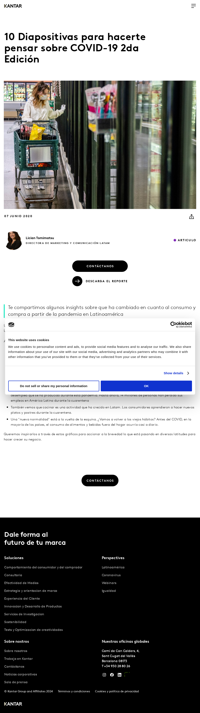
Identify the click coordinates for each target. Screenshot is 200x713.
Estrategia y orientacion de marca (30, 591)
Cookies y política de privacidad (117, 691)
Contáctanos (14, 666)
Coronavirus (111, 575)
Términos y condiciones (74, 691)
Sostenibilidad (15, 622)
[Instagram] (104, 675)
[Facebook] (111, 675)
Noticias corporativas (20, 674)
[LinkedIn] (119, 675)
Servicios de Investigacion (24, 614)
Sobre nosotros (15, 651)
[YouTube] (127, 675)
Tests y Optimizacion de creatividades (33, 630)
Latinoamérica (113, 567)
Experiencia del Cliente (22, 598)
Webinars (109, 583)
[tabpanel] (51, 599)
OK (146, 386)
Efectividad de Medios (21, 583)
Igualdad (109, 591)
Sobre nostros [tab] (16, 642)
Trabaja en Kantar (18, 659)
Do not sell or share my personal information (53, 386)
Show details (173, 373)
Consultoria (13, 575)
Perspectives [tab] (113, 558)
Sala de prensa (16, 682)
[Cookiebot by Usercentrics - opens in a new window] (173, 324)
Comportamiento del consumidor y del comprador (43, 567)
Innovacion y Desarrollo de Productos (33, 606)
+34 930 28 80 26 (117, 666)
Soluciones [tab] (13, 558)
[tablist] (100, 615)
